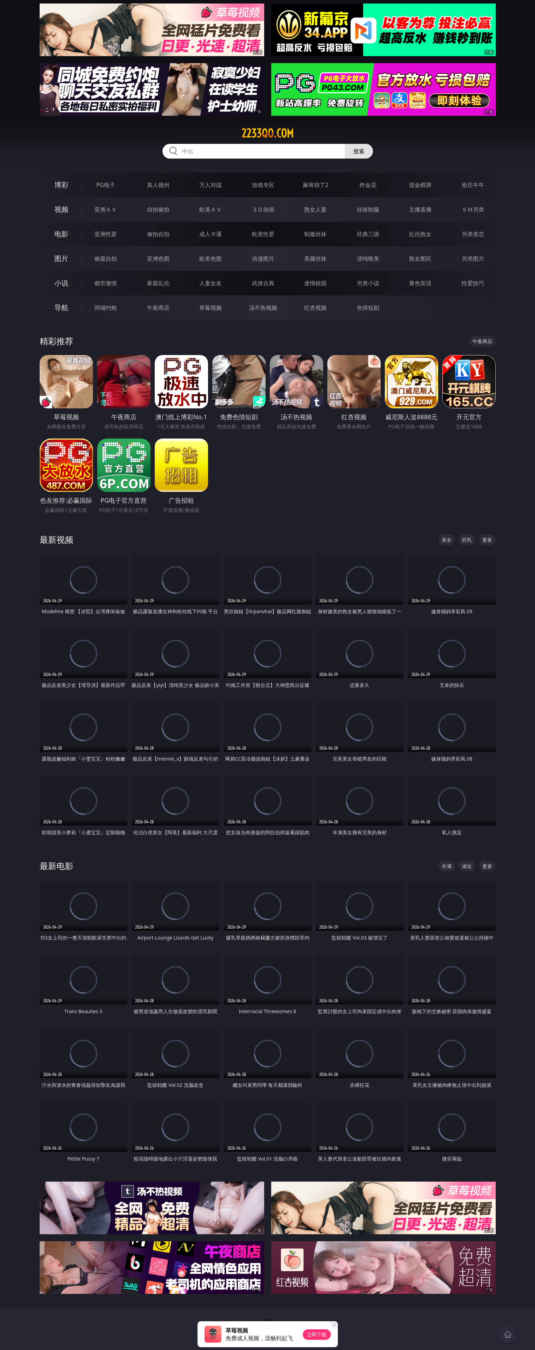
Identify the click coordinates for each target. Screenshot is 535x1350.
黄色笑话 (420, 283)
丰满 (447, 866)
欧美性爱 (263, 234)
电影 (61, 234)
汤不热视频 (263, 308)
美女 (447, 539)
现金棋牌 (420, 185)
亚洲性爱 (105, 234)
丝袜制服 (368, 209)
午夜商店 (158, 308)
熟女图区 (420, 258)
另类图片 (473, 258)
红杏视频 (315, 308)
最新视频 (56, 539)
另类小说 (368, 283)
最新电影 (56, 865)
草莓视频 (210, 308)
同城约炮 (105, 308)
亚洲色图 (158, 258)
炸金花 (368, 185)
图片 (61, 258)
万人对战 (210, 185)
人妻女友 (210, 283)
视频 (61, 209)
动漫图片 (263, 258)
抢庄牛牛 (473, 185)
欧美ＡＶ (210, 209)
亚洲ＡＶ (105, 209)
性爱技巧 (473, 283)
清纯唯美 (368, 258)
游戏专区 (263, 185)
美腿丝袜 (315, 258)
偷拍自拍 (158, 234)
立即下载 (317, 1334)
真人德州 (158, 185)
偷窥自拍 (105, 258)
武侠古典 (263, 283)
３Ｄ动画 (263, 209)
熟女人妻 (315, 209)
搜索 (359, 151)
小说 (61, 283)
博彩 (61, 184)
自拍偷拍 (158, 209)
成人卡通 (210, 234)
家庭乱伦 (158, 283)
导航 (61, 307)
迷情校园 (315, 283)
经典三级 (368, 234)
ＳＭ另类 (473, 209)
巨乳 (467, 539)
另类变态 (473, 234)
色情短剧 (368, 308)
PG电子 (105, 185)
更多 (487, 539)
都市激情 (105, 283)
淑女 (467, 866)
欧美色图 (210, 258)
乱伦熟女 (420, 234)
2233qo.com (267, 133)
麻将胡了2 (315, 185)
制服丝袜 (315, 234)
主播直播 (420, 209)
